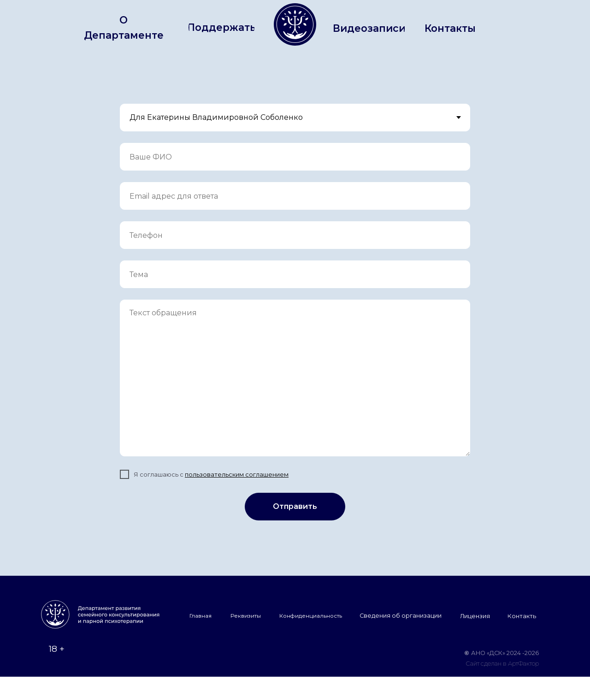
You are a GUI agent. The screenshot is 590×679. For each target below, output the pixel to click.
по (189, 474)
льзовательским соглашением (241, 474)
